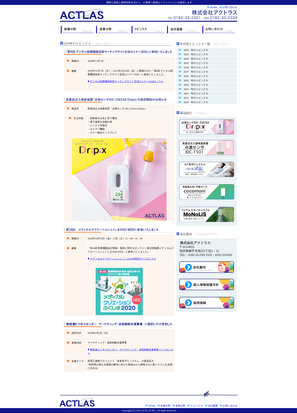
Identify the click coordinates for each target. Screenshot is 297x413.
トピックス (197, 405)
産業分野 (180, 405)
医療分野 (165, 405)
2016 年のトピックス (194, 76)
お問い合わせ (229, 7)
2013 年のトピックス (194, 89)
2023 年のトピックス (194, 50)
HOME (213, 7)
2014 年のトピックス (194, 84)
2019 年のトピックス (194, 63)
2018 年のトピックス (194, 67)
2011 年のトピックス (194, 97)
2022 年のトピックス (194, 54)
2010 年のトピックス (194, 102)
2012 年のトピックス (194, 93)
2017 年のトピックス (194, 71)
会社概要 (213, 405)
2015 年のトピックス (194, 80)
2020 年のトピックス (194, 58)
